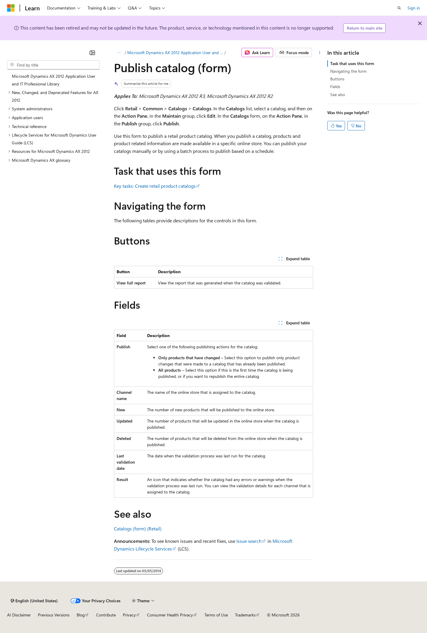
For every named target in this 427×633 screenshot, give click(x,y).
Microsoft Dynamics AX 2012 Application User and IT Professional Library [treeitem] (53, 80)
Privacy (129, 615)
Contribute (106, 615)
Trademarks (245, 615)
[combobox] (53, 65)
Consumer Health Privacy (170, 615)
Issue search (249, 541)
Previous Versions (54, 615)
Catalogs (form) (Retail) (138, 528)
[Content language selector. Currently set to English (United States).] (34, 601)
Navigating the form (348, 71)
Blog (81, 615)
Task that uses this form (352, 63)
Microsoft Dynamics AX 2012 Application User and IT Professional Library (175, 52)
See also (337, 94)
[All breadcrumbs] (119, 52)
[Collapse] (92, 52)
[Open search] (399, 8)
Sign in (413, 8)
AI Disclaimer (19, 615)
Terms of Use (216, 615)
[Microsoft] (11, 8)
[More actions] (319, 52)
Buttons (337, 79)
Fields (335, 86)
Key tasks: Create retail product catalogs (155, 186)
